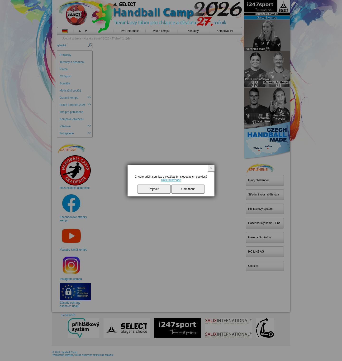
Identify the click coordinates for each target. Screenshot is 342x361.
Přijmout (154, 189)
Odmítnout (188, 189)
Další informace (171, 180)
